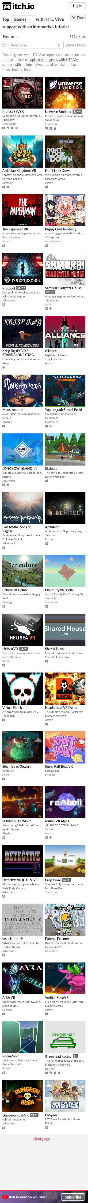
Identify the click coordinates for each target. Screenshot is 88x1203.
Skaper (49, 829)
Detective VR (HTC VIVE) (20, 880)
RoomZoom (10, 1056)
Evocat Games (54, 1006)
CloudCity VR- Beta (59, 590)
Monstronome (12, 410)
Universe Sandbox (58, 112)
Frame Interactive (55, 716)
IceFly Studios (11, 657)
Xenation (50, 535)
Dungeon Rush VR (15, 1115)
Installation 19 (12, 939)
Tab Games (52, 300)
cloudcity (51, 598)
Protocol (8, 288)
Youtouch (8, 770)
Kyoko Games (10, 829)
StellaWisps (52, 770)
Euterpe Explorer (57, 939)
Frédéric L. (51, 1123)
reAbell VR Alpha (57, 821)
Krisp (5, 363)
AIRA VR (8, 998)
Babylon (51, 1115)
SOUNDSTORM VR (16, 821)
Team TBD (8, 716)
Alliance (51, 351)
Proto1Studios (11, 237)
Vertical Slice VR (57, 998)
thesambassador (12, 1064)
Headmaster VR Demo (61, 708)
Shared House (55, 649)
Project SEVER (13, 111)
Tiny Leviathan (54, 359)
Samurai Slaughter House (63, 288)
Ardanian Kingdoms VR (19, 171)
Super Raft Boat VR (59, 766)
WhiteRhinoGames (14, 1119)
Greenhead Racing (58, 1056)
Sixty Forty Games (13, 888)
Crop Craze (53, 880)
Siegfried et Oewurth (17, 766)
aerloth (6, 476)
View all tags (76, 45)
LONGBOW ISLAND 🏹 (19, 468)
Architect (52, 527)
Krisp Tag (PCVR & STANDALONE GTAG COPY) (18, 355)
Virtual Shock (12, 708)
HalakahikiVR (53, 947)
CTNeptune (52, 237)
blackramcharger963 (57, 1064)
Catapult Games (55, 178)
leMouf (6, 418)
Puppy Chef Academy (60, 229)
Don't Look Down (58, 171)
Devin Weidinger (55, 476)
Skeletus (51, 468)
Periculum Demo (14, 590)
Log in (77, 6)
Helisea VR (10, 649)
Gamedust (51, 418)
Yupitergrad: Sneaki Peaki (63, 410)
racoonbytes (10, 1006)
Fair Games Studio (13, 296)
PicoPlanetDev (54, 888)
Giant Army (52, 120)
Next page (41, 1138)
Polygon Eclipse (12, 178)
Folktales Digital (12, 539)
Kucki (5, 598)
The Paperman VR (15, 229)
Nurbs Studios (11, 947)
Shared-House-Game (58, 657)
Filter (78, 17)
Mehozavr (8, 119)
